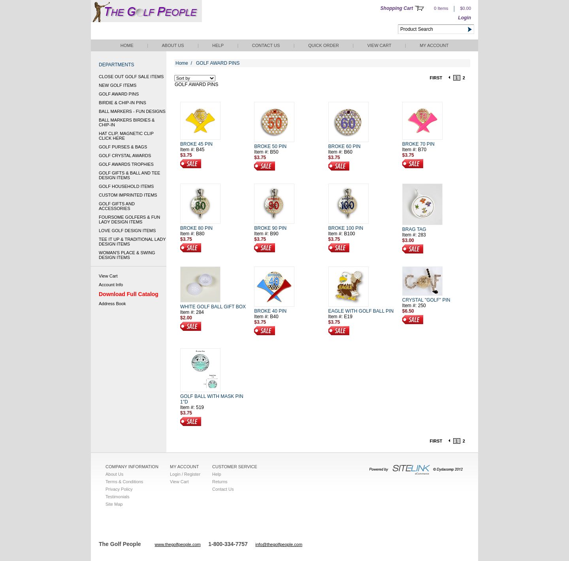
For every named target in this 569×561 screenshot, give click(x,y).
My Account (434, 45)
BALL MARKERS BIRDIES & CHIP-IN (126, 122)
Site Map (114, 504)
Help (218, 45)
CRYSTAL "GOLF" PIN (426, 300)
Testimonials (118, 496)
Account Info (111, 284)
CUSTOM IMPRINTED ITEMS (128, 195)
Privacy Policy (119, 489)
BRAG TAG (414, 229)
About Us (173, 45)
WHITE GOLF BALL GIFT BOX (213, 307)
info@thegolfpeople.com (278, 544)
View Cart (379, 45)
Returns (220, 481)
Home (127, 45)
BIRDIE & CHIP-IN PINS (122, 102)
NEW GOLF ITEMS (117, 85)
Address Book (112, 303)
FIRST (436, 77)
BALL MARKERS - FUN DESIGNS (132, 111)
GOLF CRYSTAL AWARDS (125, 155)
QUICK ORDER (323, 45)
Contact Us (266, 45)
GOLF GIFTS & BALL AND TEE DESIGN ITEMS (129, 175)
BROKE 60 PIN (344, 146)
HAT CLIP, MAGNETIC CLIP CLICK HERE (126, 136)
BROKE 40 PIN (270, 311)
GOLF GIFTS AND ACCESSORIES (117, 206)
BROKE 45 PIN (196, 144)
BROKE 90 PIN (270, 228)
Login (464, 18)
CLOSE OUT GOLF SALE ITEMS (131, 76)
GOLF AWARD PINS (119, 94)
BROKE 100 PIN (346, 228)
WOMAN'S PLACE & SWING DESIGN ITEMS (127, 255)
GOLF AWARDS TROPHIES (126, 164)
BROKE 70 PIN (418, 144)
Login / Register (185, 474)
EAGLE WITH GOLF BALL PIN (361, 311)
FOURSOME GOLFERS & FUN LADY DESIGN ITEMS (129, 219)
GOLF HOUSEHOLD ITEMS (126, 186)
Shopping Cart (397, 8)
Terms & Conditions (124, 481)
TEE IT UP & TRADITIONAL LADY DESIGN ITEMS (132, 241)
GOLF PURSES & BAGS (123, 146)
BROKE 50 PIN (270, 146)
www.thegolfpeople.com (178, 544)
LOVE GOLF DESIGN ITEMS (127, 230)
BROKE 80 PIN (196, 228)
